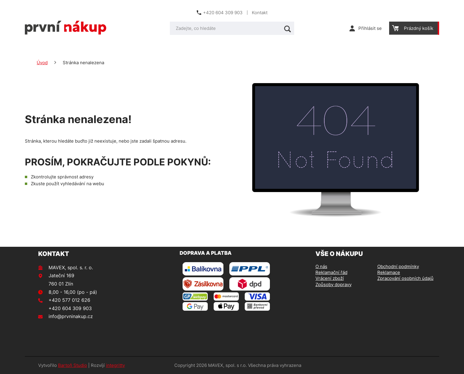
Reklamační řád (331, 272)
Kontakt (260, 12)
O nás (321, 266)
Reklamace (388, 272)
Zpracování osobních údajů (405, 278)
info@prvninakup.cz (71, 316)
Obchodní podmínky (398, 266)
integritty (115, 365)
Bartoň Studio (72, 365)
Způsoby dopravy (333, 284)
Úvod (42, 62)
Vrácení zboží (329, 278)
